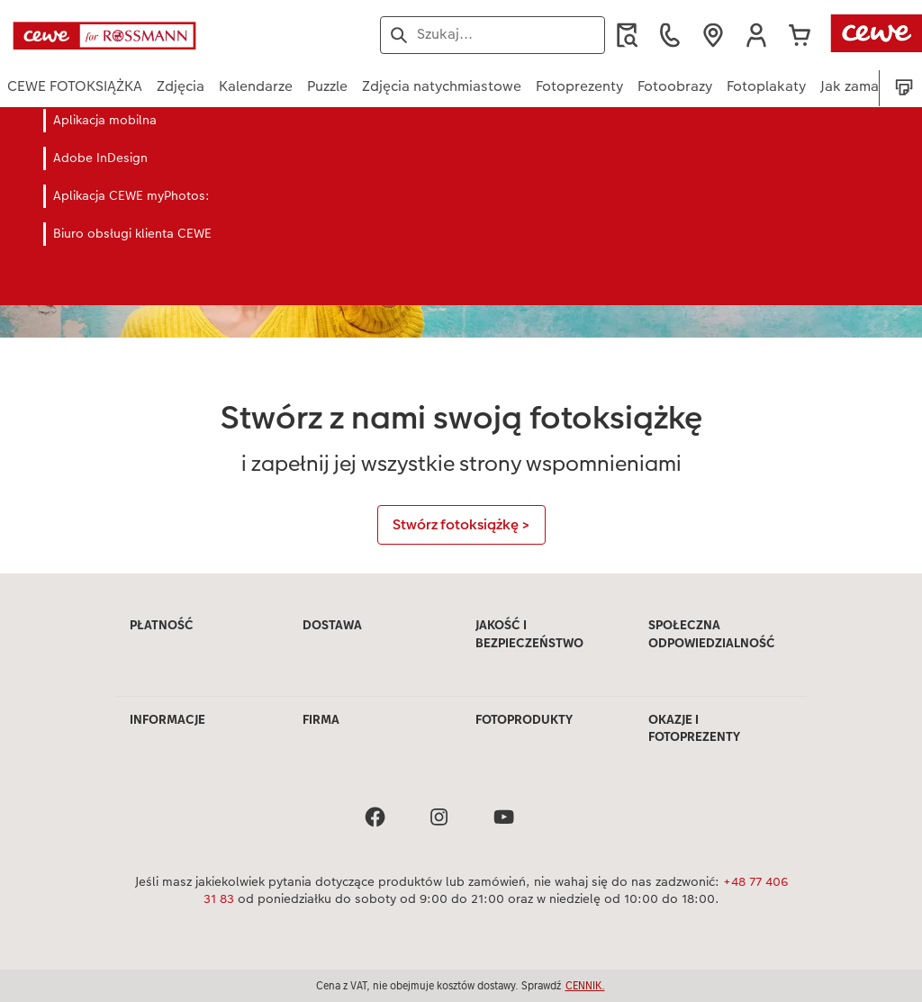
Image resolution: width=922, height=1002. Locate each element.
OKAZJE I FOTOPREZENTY (694, 728)
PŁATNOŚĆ (162, 625)
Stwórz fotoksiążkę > (461, 524)
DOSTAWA (332, 625)
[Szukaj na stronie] (492, 34)
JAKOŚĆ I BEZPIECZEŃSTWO (529, 634)
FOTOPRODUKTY (524, 719)
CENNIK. (585, 985)
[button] (756, 35)
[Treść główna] (461, 340)
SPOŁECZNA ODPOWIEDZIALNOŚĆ (711, 634)
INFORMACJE (167, 719)
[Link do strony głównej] (183, 34)
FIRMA (321, 719)
